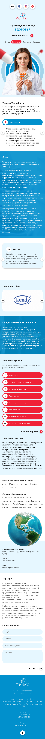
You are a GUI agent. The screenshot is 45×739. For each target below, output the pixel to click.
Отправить (34, 668)
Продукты (16, 42)
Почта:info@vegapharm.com (11, 566)
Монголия (29, 504)
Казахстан (27, 498)
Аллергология (11, 375)
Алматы (13, 487)
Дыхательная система (14, 416)
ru (12, 6)
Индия (29, 508)
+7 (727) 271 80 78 (22, 715)
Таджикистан (36, 501)
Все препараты (22, 35)
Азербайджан (18, 504)
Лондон (5, 484)
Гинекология (11, 396)
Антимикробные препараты (17, 382)
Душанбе (5, 487)
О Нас (7, 42)
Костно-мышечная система (16, 423)
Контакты (27, 42)
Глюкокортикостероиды (15, 403)
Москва (12, 484)
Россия (19, 498)
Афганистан (19, 501)
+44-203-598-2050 (8, 561)
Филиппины (38, 504)
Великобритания (9, 498)
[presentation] (3, 133)
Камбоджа (6, 508)
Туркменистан (7, 501)
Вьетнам (22, 508)
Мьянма (15, 508)
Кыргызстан (7, 504)
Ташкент (26, 484)
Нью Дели (34, 484)
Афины (19, 484)
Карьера (36, 42)
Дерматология (11, 409)
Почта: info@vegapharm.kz (22, 724)
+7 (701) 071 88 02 (22, 717)
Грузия (27, 501)
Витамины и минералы (15, 389)
